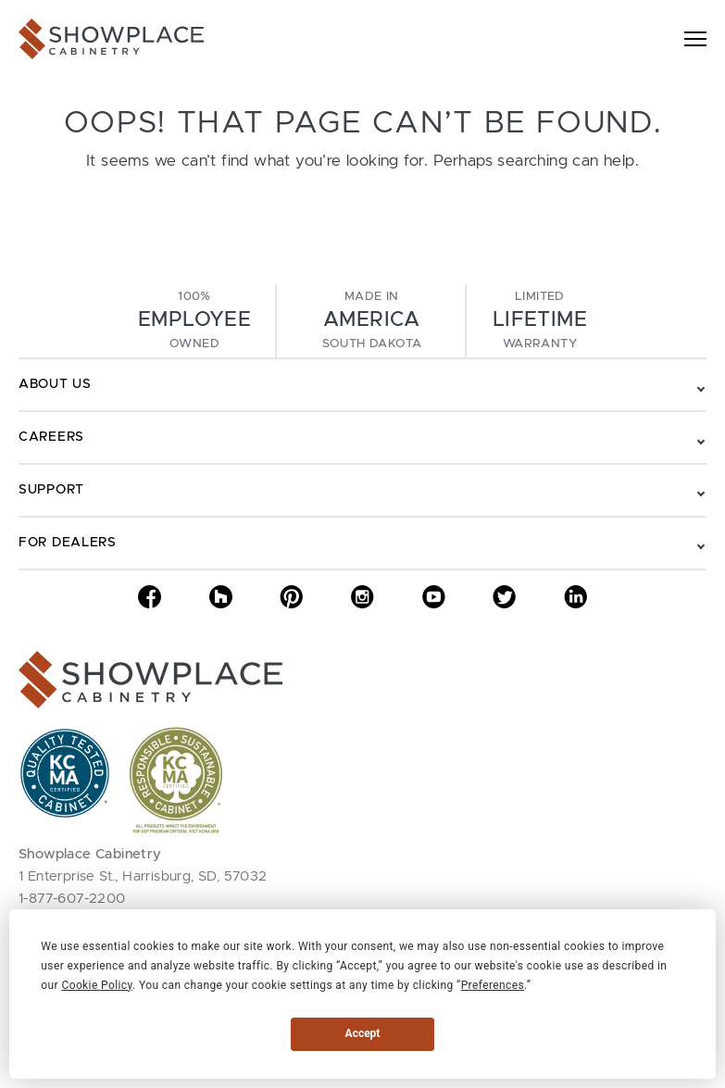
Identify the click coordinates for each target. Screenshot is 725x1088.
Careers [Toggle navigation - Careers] (51, 437)
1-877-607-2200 (72, 899)
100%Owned (194, 320)
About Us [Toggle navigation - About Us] (55, 384)
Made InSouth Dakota (372, 320)
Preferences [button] (492, 985)
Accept (363, 1033)
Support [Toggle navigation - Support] (51, 489)
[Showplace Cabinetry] (111, 39)
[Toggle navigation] (695, 39)
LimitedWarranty (540, 320)
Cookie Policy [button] (96, 985)
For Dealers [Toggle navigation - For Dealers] (68, 542)
